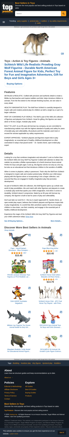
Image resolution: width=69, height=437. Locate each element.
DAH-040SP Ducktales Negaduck (19, 302)
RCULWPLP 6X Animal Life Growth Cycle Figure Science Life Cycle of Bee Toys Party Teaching (50, 350)
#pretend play (47, 363)
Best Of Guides (30, 389)
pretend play (34, 21)
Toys (7, 60)
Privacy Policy (9, 393)
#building (16, 363)
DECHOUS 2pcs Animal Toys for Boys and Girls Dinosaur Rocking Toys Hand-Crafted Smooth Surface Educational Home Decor (50, 326)
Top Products (9, 410)
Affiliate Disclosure (11, 389)
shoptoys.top (13, 414)
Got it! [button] (62, 432)
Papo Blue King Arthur (50, 248)
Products (28, 396)
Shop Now (29, 217)
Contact (7, 399)
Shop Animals (9, 230)
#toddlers (57, 363)
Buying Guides (30, 393)
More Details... (56, 221)
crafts (39, 23)
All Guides (29, 386)
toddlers (44, 21)
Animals (45, 60)
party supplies (22, 21)
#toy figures (36, 363)
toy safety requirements (58, 21)
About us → (8, 377)
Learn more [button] (14, 434)
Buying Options (14, 84)
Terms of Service (10, 396)
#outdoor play (26, 363)
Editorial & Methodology (13, 386)
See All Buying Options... (14, 221)
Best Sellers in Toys (25, 3)
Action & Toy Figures (25, 60)
